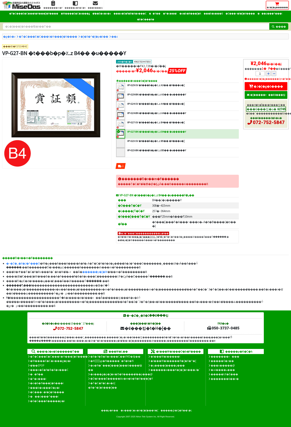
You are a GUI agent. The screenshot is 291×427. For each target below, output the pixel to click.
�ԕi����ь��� (223, 370)
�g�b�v (9, 36)
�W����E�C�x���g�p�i (50, 361)
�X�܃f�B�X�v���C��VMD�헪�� (115, 356)
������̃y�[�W (94, 272)
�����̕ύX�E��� (224, 374)
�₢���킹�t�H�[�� (145, 328)
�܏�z (114, 36)
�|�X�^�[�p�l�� (94, 36)
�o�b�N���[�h (190, 13)
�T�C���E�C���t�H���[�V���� (33, 13)
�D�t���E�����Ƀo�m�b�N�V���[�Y (121, 378)
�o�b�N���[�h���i (46, 383)
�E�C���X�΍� (145, 19)
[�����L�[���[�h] (136, 26)
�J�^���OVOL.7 (146, 236)
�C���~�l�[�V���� (240, 13)
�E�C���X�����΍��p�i (47, 401)
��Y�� (154, 13)
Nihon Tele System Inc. (146, 417)
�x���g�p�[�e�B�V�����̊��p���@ (121, 374)
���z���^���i (269, 13)
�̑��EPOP (37, 365)
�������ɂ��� (225, 356)
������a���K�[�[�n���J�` (176, 370)
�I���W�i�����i (165, 356)
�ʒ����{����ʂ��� (168, 365)
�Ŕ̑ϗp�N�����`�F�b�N (112, 361)
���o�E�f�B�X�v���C (129, 13)
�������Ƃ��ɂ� (225, 378)
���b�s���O (213, 13)
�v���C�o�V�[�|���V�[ (139, 410)
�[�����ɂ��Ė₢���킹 (266, 94)
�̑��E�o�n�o (101, 13)
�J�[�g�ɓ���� (266, 86)
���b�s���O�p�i (45, 387)
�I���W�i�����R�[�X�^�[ (173, 361)
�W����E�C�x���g (75, 13)
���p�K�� (109, 410)
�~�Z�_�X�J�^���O (23, 263)
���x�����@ (223, 365)
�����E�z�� (222, 361)
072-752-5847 (269, 122)
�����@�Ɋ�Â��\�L (176, 410)
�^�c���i (170, 13)
